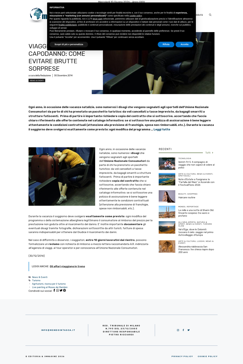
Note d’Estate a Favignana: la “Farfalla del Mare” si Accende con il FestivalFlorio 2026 (196, 182)
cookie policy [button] (136, 15)
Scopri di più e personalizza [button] (69, 44)
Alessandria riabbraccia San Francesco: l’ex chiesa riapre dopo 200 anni (196, 249)
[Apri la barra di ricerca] (210, 15)
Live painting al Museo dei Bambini (49, 287)
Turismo (36, 280)
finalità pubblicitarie (67, 25)
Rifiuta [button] (166, 44)
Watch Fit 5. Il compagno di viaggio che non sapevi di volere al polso (196, 165)
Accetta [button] (184, 44)
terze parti (97, 19)
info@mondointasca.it (58, 330)
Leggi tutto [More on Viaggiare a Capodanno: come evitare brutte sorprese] (162, 129)
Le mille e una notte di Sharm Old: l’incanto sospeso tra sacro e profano (196, 213)
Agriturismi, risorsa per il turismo (49, 283)
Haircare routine (186, 197)
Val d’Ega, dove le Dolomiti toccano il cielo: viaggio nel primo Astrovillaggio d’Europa (195, 232)
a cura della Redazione (40, 75)
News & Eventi (37, 80)
